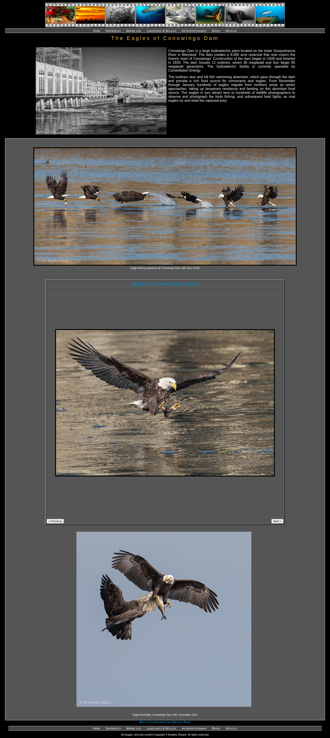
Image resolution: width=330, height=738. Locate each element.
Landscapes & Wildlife (161, 31)
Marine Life (133, 31)
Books (216, 31)
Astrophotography (194, 31)
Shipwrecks (113, 31)
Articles (231, 31)
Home (96, 31)
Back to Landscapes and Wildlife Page (165, 722)
